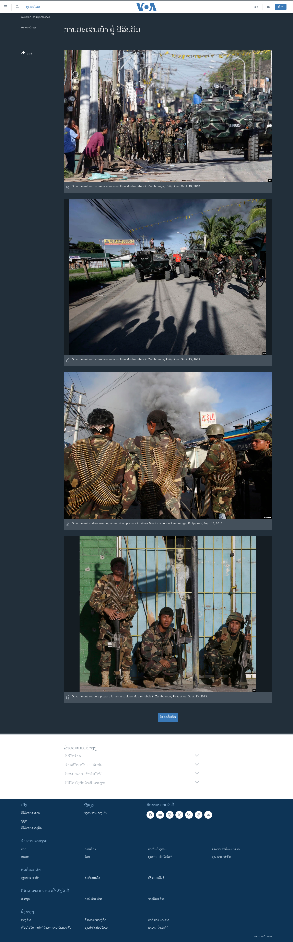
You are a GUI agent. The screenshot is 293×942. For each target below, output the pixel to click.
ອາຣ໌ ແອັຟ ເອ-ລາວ (158, 920)
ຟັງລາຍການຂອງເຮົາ (95, 813)
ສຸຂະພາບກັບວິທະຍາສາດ (226, 849)
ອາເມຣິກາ (90, 849)
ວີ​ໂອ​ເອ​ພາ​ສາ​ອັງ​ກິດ (95, 920)
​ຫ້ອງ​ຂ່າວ (26, 920)
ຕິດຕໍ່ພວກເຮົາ (92, 878)
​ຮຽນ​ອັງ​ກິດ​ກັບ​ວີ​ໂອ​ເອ (96, 928)
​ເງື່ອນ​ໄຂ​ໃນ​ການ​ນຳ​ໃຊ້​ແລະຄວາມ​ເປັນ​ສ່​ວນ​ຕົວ (46, 928)
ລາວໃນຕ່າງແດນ (157, 849)
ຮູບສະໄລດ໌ (33, 7)
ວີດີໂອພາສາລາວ (30, 813)
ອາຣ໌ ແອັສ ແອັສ (93, 899)
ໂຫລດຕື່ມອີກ (168, 717)
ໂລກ (87, 857)
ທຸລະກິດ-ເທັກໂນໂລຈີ (160, 857)
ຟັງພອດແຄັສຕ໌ (156, 878)
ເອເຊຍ (25, 857)
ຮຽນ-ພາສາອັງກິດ (221, 857)
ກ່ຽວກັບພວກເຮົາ (30, 878)
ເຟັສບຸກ (25, 899)
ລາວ (23, 849)
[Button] (26, 54)
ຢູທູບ (24, 820)
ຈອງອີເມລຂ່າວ (156, 899)
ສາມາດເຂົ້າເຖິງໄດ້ (158, 928)
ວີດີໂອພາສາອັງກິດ (31, 828)
